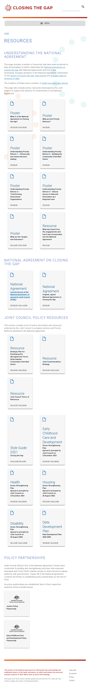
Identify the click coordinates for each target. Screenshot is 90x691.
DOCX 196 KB (22, 370)
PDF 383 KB (13, 205)
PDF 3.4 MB (22, 461)
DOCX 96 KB (54, 543)
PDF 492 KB (13, 501)
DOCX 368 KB (55, 461)
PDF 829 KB (13, 305)
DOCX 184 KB (22, 127)
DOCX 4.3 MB (14, 461)
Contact (72, 680)
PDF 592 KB (46, 461)
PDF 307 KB (13, 127)
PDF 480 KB (46, 165)
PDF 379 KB (46, 205)
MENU (45, 23)
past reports (40, 76)
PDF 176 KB (13, 245)
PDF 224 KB (13, 370)
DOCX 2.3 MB (55, 501)
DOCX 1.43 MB (22, 305)
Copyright (72, 670)
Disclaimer (73, 673)
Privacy (71, 677)
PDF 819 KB (46, 305)
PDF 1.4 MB (13, 543)
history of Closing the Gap (22, 76)
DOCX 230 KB (22, 405)
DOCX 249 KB (22, 501)
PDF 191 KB (46, 245)
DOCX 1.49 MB (22, 543)
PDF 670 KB (46, 501)
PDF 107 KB (13, 405)
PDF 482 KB (13, 165)
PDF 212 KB (46, 370)
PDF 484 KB (46, 543)
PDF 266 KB (46, 127)
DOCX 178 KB (22, 245)
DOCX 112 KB (55, 370)
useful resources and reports (55, 83)
